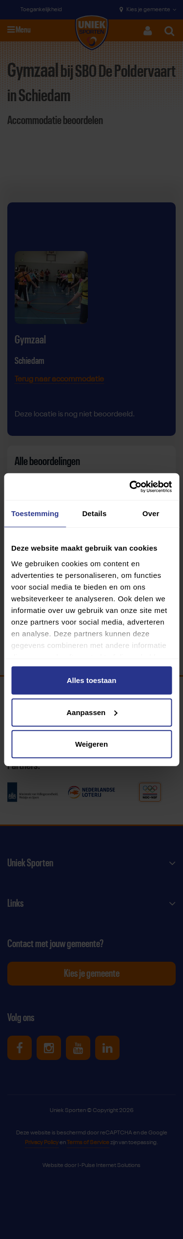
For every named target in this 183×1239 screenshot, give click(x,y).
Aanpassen (91, 712)
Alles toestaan (92, 680)
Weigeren (91, 744)
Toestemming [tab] (35, 513)
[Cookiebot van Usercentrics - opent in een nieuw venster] (130, 486)
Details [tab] (94, 513)
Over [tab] (151, 513)
